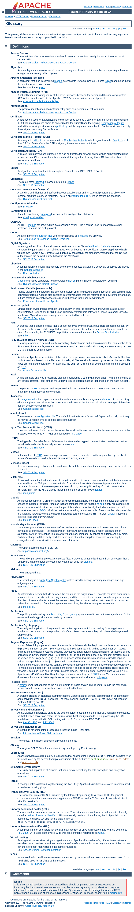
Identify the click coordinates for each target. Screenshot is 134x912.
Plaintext (39, 182)
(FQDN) (49, 340)
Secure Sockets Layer (23, 692)
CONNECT (16, 221)
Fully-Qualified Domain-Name (27, 340)
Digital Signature (20, 243)
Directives (99, 6)
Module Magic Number (23, 524)
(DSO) (42, 277)
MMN (41, 524)
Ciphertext (16, 178)
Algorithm (16, 67)
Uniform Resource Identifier (41, 815)
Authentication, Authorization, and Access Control (49, 62)
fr (114, 28)
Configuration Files (33, 217)
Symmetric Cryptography (25, 767)
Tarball (14, 781)
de (97, 28)
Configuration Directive (24, 203)
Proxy (13, 591)
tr (129, 28)
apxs (42, 87)
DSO (108, 81)
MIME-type (16, 477)
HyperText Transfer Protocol (26, 427)
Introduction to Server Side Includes (42, 733)
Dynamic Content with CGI (37, 199)
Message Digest (19, 463)
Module (14, 497)
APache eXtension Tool (24, 77)
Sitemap (127, 6)
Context (15, 232)
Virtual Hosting (19, 837)
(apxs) (41, 77)
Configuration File (20, 211)
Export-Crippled (19, 305)
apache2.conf (18, 413)
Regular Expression (22, 642)
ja (119, 28)
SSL (73, 444)
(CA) (39, 150)
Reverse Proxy (18, 681)
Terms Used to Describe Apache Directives (46, 239)
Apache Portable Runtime (25, 92)
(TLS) (43, 792)
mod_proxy (29, 606)
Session (15, 737)
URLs (101, 832)
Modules (88, 6)
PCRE (94, 674)
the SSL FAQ (30, 722)
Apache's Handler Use (35, 370)
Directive (28, 206)
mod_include (30, 762)
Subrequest (17, 752)
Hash (13, 374)
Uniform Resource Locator (25, 809)
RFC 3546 (48, 722)
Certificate (16, 116)
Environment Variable (22, 288)
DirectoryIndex (98, 759)
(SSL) (39, 692)
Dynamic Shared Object (24, 277)
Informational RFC (81, 196)
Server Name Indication (24, 709)
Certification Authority (112, 123)
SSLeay (14, 745)
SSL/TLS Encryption (34, 132)
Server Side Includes (108, 332)
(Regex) (38, 642)
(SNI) (41, 709)
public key (61, 126)
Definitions (21, 46)
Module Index (30, 520)
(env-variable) (44, 288)
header (98, 489)
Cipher (14, 168)
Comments (21, 874)
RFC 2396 (23, 832)
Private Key (119, 140)
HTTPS (14, 438)
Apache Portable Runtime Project (41, 101)
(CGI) (46, 189)
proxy (22, 685)
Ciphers (88, 561)
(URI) (46, 826)
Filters (26, 335)
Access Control (19, 53)
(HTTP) (48, 427)
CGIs (23, 367)
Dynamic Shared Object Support (40, 284)
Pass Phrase (17, 555)
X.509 (13, 854)
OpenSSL (15, 544)
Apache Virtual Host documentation (42, 850)
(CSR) (46, 136)
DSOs (43, 510)
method (32, 225)
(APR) (44, 92)
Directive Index (31, 273)
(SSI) (38, 726)
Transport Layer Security (24, 792)
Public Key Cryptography (52, 580)
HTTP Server (22, 16)
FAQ (108, 6)
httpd (72, 280)
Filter (13, 322)
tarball (111, 513)
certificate (37, 140)
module (58, 81)
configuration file (28, 399)
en (103, 28)
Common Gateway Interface (26, 189)
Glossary (116, 6)
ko (124, 28)
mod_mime (29, 493)
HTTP (37, 388)
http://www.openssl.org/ (35, 551)
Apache (9, 16)
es (109, 28)
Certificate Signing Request (26, 136)
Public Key (16, 611)
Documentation (38, 16)
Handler (15, 354)
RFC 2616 (76, 433)
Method (14, 452)
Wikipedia (102, 677)
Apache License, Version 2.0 (39, 905)
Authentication (19, 106)
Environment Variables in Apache (41, 301)
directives (83, 235)
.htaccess (16, 396)
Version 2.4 (55, 16)
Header (14, 385)
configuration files (42, 235)
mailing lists (116, 893)
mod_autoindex (119, 759)
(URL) (45, 809)
